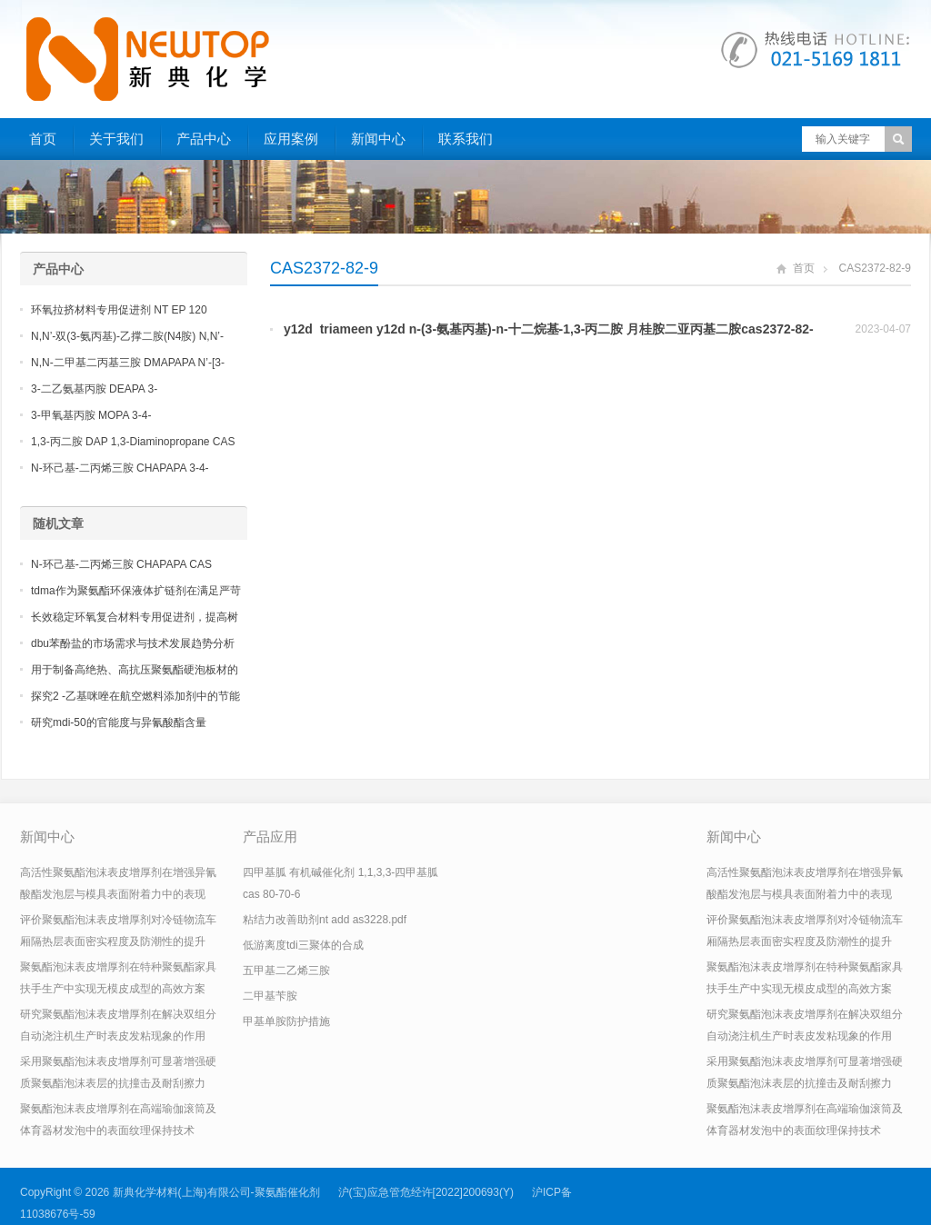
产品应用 (270, 836)
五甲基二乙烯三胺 (286, 970)
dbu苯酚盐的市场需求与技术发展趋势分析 (133, 643)
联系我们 (465, 138)
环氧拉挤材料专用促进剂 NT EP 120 (119, 310)
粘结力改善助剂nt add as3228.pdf (324, 919)
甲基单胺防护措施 (286, 1021)
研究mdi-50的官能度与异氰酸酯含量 (118, 722)
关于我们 (116, 138)
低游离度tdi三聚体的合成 (303, 945)
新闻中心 (378, 138)
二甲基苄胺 (270, 996)
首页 (42, 138)
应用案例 (291, 138)
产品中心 (203, 138)
